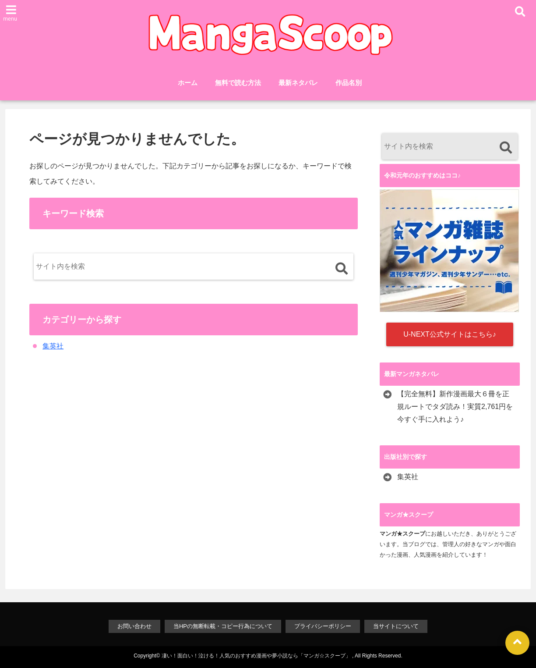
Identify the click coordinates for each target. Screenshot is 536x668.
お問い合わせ (134, 626)
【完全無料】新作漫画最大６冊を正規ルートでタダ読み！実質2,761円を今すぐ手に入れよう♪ (455, 406)
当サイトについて (396, 626)
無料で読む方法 (238, 82)
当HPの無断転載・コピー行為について (222, 626)
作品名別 (348, 82)
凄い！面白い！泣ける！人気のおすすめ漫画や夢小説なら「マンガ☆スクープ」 (256, 656)
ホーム (187, 82)
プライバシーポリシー (322, 626)
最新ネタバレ (298, 82)
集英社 (52, 346)
